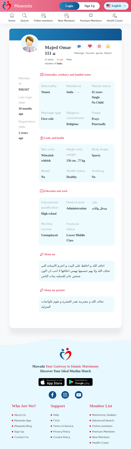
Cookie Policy (61, 437)
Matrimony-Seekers (104, 415)
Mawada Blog (23, 426)
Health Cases (115, 17)
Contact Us (21, 437)
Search (24, 17)
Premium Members (91, 17)
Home (11, 17)
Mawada (17, 5)
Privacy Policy (61, 431)
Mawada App (22, 420)
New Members (66, 17)
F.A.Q (56, 420)
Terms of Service (63, 426)
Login (69, 6)
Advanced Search (103, 420)
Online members (43, 17)
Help (56, 415)
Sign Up (89, 6)
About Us (20, 415)
